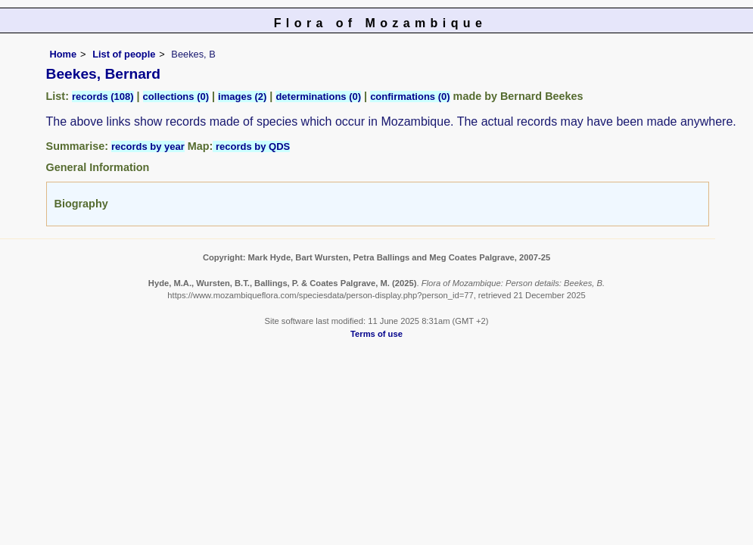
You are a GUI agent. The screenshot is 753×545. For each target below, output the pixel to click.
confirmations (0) (410, 96)
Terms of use (376, 333)
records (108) (103, 96)
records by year (148, 146)
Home (63, 54)
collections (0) (176, 96)
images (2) (242, 96)
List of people (123, 54)
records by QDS (251, 146)
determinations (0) (318, 96)
